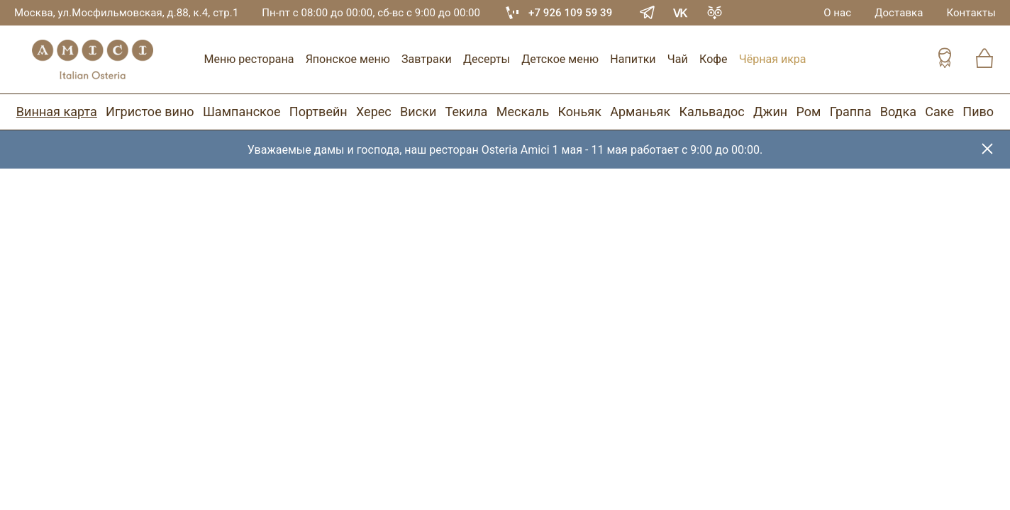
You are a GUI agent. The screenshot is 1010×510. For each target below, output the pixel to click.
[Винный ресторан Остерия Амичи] (92, 59)
